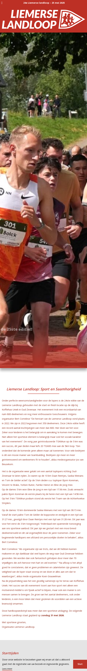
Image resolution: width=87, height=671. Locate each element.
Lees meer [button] (7, 668)
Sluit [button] (80, 663)
